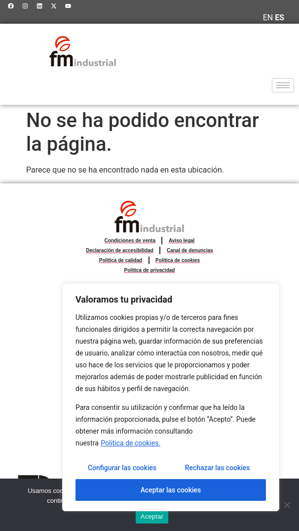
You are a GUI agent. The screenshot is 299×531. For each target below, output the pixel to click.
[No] (287, 505)
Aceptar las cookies (170, 490)
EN (268, 17)
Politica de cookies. (130, 443)
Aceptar (152, 516)
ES (279, 17)
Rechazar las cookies (217, 468)
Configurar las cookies (121, 468)
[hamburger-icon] (283, 85)
